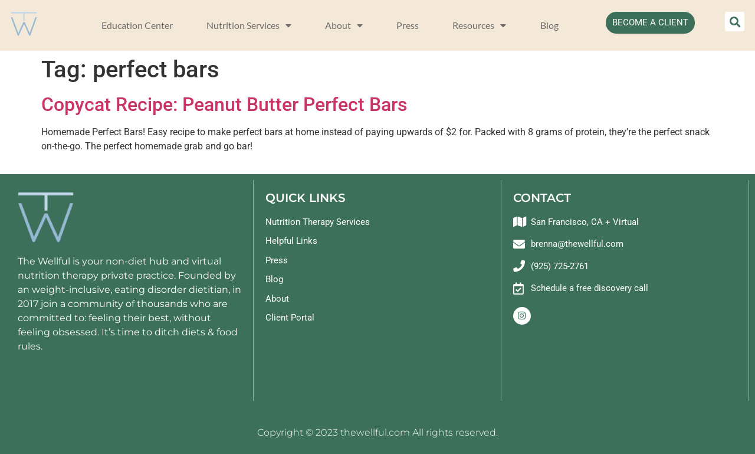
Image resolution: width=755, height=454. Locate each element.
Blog (549, 25)
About (344, 25)
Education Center (137, 25)
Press (407, 25)
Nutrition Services (248, 25)
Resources (479, 25)
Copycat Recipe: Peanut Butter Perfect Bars (224, 104)
